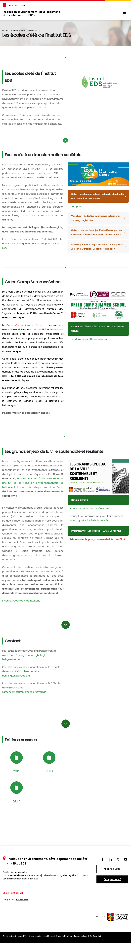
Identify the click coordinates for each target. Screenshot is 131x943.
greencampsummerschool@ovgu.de (27, 729)
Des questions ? (109, 887)
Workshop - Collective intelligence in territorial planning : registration (92, 225)
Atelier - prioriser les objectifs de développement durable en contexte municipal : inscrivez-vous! (92, 242)
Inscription (76, 214)
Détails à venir (80, 527)
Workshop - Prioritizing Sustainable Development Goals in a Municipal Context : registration (96, 261)
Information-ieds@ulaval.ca (28, 889)
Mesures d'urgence (16, 900)
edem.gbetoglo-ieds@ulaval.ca (90, 548)
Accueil (9, 30)
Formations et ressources (29, 30)
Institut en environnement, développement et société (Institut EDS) (34, 13)
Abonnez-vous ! (109, 876)
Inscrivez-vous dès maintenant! (90, 354)
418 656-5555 (25, 907)
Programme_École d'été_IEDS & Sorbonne (91, 560)
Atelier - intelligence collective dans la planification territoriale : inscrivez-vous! (94, 204)
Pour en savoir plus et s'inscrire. (90, 536)
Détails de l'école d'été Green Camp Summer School (93, 343)
